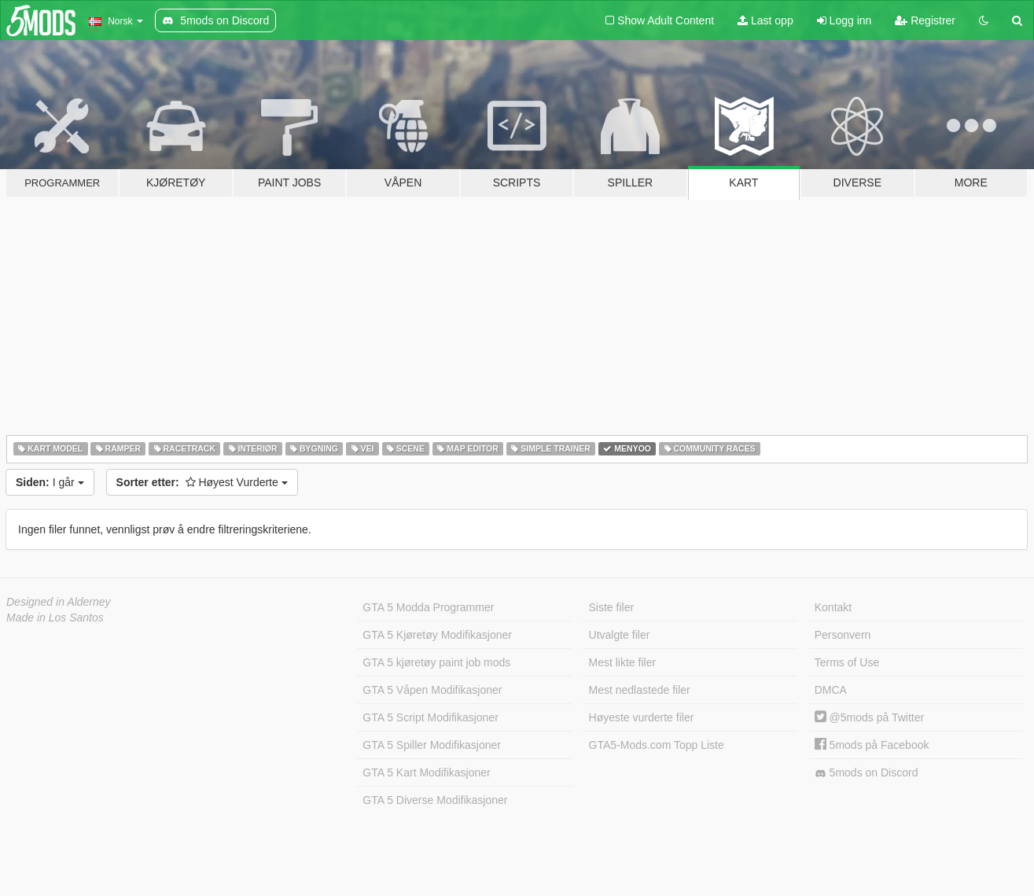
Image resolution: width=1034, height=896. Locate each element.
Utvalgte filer (619, 635)
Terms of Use (847, 662)
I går (50, 482)
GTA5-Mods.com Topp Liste (656, 745)
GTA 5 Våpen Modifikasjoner (432, 690)
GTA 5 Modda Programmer (428, 607)
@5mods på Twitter (869, 717)
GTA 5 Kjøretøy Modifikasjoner (437, 635)
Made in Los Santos (55, 617)
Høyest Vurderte (202, 482)
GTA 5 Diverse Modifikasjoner (434, 800)
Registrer (925, 20)
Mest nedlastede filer (639, 690)
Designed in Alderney (58, 601)
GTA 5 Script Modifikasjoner (430, 717)
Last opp (765, 20)
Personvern (843, 635)
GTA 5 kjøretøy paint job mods (436, 662)
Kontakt (833, 607)
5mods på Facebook (872, 745)
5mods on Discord (866, 773)
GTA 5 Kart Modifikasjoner (426, 772)
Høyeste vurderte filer (641, 717)
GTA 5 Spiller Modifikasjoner (431, 745)
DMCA (831, 690)
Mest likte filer (623, 662)
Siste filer (612, 607)
